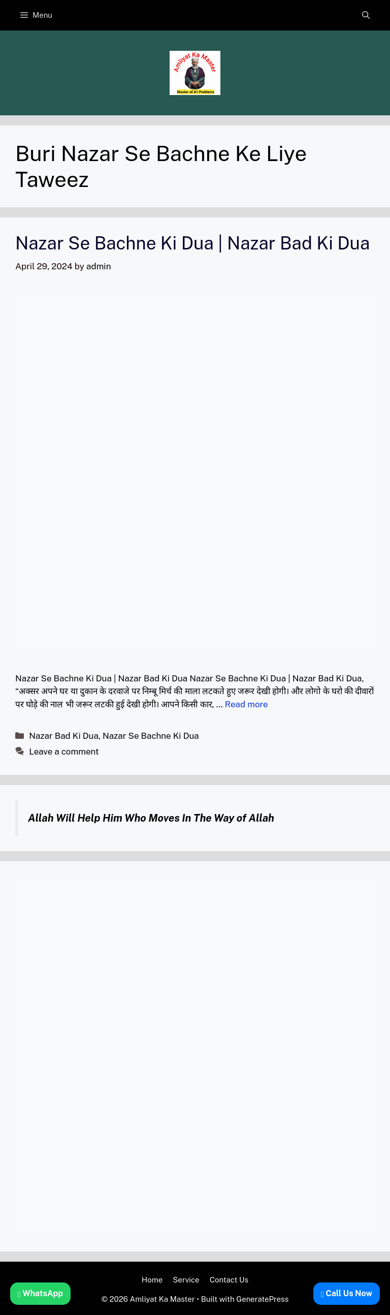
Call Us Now (346, 1293)
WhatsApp (40, 1293)
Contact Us (229, 1279)
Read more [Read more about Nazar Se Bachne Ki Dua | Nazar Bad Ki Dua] (246, 704)
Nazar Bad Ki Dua (64, 736)
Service (186, 1279)
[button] (366, 15)
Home (152, 1279)
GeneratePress (262, 1299)
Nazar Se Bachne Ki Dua (151, 736)
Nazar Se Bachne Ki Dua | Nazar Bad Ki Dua (192, 243)
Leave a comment (64, 751)
